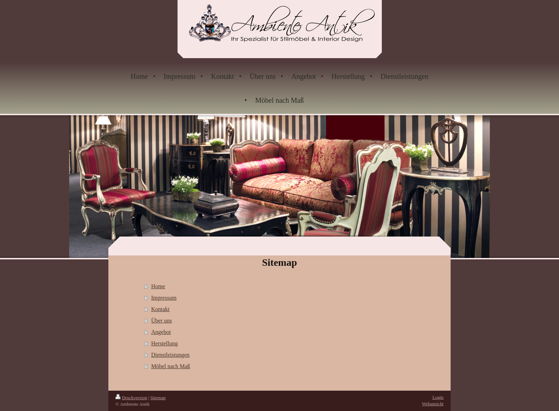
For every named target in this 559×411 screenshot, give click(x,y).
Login (437, 397)
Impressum (163, 298)
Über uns (161, 321)
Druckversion (131, 397)
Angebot (161, 332)
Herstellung (164, 343)
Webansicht (432, 403)
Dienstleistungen (170, 355)
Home (158, 286)
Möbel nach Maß (170, 366)
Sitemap (158, 397)
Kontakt (160, 309)
